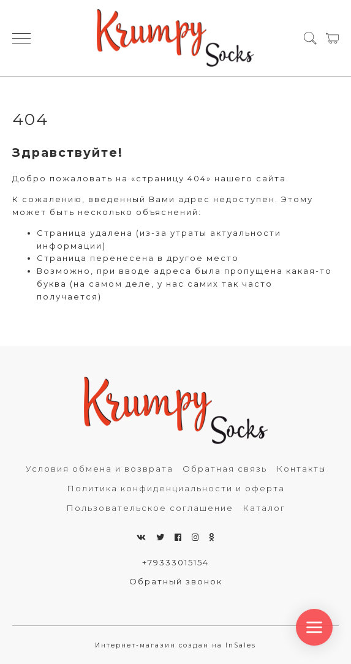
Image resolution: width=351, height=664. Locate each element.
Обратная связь (225, 468)
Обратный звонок (175, 581)
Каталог (264, 508)
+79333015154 (175, 562)
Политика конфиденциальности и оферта (176, 488)
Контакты (301, 468)
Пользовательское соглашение (149, 508)
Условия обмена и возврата (99, 468)
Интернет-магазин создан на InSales (175, 645)
